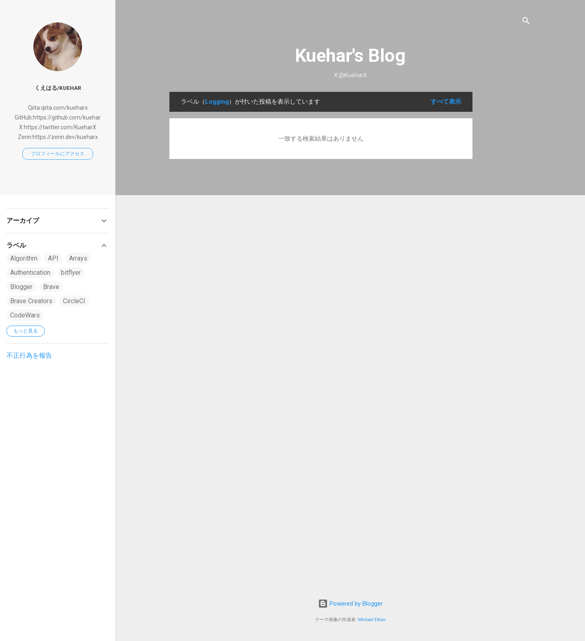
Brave (51, 287)
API (53, 258)
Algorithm (23, 258)
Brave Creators (31, 301)
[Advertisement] (505, 214)
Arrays (78, 258)
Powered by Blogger (350, 603)
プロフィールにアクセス (57, 153)
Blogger (21, 287)
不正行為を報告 (29, 355)
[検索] (526, 22)
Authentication (30, 272)
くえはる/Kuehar (58, 88)
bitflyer (71, 272)
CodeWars (25, 315)
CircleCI (74, 301)
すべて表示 (446, 101)
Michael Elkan (372, 619)
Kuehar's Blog (350, 55)
